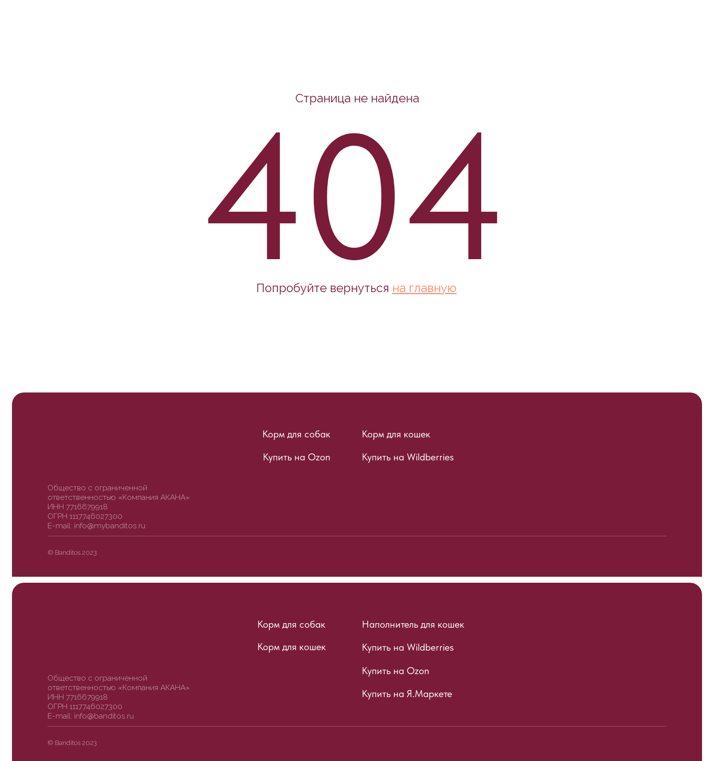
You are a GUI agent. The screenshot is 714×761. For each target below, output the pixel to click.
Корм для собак (296, 434)
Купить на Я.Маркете (407, 694)
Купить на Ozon (296, 457)
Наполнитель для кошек (413, 624)
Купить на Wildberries (408, 457)
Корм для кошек (396, 434)
